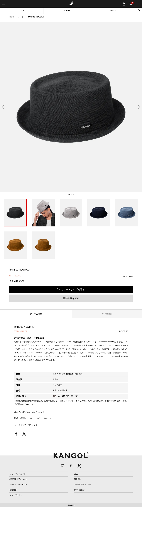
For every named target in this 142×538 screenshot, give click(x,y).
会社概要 (13, 490)
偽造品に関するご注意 (83, 484)
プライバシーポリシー (18, 484)
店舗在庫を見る (71, 298)
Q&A (76, 474)
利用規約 (77, 479)
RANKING (67, 10)
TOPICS (113, 10)
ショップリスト (15, 495)
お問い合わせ (79, 490)
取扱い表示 (21, 396)
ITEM (22, 10)
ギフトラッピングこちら (26, 424)
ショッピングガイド (17, 474)
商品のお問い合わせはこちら (28, 412)
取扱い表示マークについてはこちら (31, 418)
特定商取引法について (18, 479)
